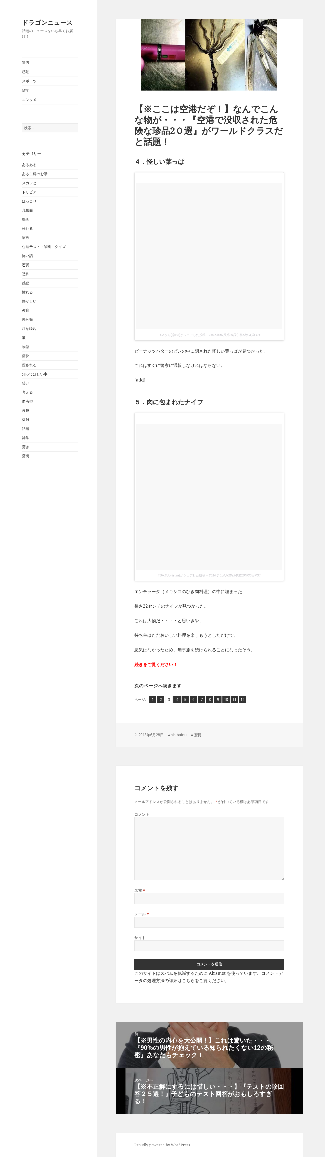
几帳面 (27, 210)
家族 (25, 237)
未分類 (27, 319)
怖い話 (27, 255)
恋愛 (25, 264)
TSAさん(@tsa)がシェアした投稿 (182, 335)
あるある (29, 164)
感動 (25, 71)
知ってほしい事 (34, 373)
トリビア (29, 192)
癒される (29, 364)
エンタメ (29, 99)
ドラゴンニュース (47, 22)
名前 (139, 890)
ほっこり (29, 201)
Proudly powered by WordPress (162, 1144)
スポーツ (29, 80)
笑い (25, 383)
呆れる (27, 228)
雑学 (25, 90)
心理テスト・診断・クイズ (44, 246)
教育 (25, 310)
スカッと (29, 182)
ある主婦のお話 (34, 173)
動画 (25, 219)
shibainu (179, 734)
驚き (25, 446)
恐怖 (25, 273)
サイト (140, 937)
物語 (25, 346)
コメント (142, 814)
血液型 (27, 401)
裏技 (25, 410)
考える (27, 392)
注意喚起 (29, 328)
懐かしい (29, 301)
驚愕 (25, 62)
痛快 (25, 355)
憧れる (27, 292)
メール (141, 914)
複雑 (25, 419)
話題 (25, 428)
